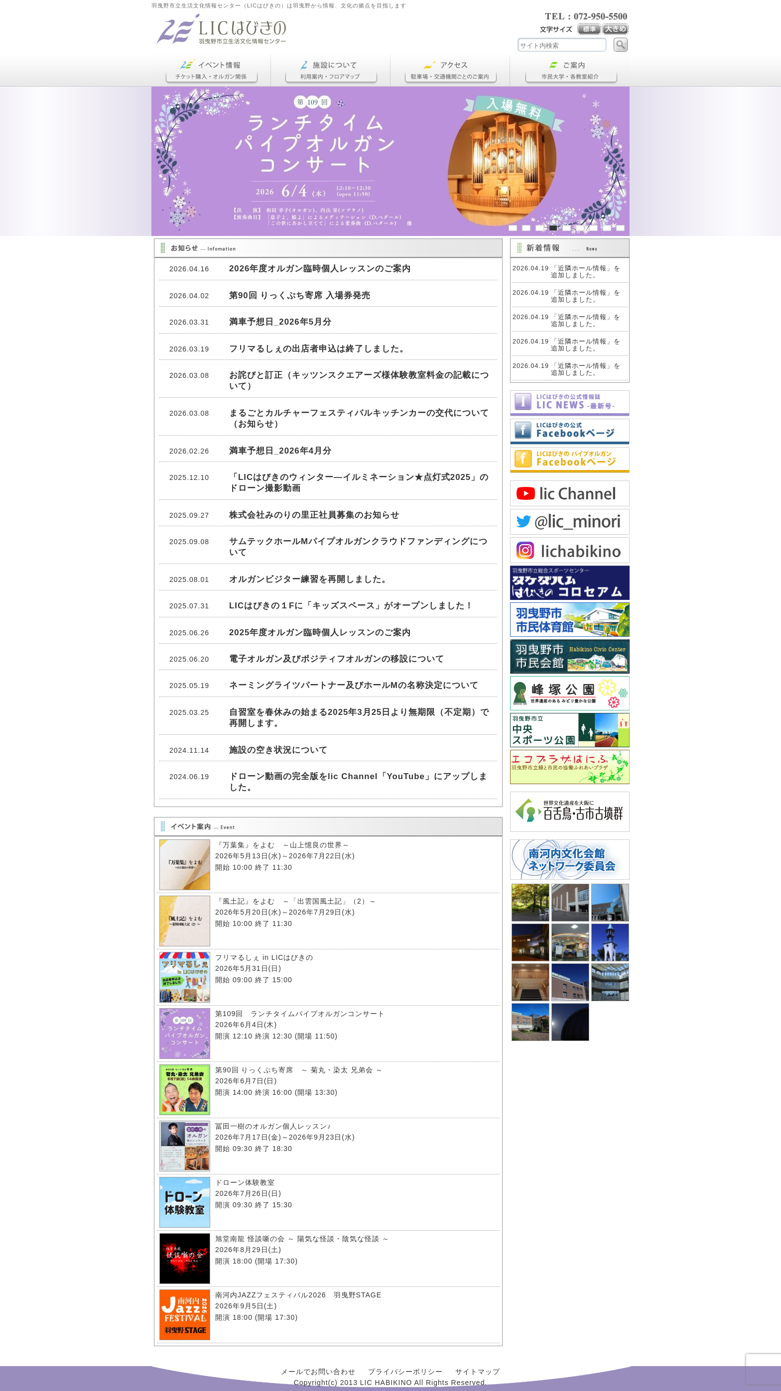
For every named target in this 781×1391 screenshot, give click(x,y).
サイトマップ (477, 1372)
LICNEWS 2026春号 (570, 403)
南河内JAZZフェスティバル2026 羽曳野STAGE (298, 1295)
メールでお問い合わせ (318, 1372)
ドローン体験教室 (245, 1182)
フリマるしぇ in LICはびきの (264, 957)
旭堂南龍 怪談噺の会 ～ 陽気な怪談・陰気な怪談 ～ (302, 1239)
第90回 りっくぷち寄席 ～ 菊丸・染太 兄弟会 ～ (299, 1070)
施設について (330, 70)
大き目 (616, 29)
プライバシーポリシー (405, 1372)
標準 (589, 29)
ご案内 (570, 70)
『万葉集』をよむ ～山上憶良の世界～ (282, 845)
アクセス (450, 70)
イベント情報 (211, 70)
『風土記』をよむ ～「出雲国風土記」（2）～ (299, 901)
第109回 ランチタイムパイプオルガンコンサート (300, 1014)
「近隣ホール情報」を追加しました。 (586, 272)
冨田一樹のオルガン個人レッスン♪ (273, 1126)
